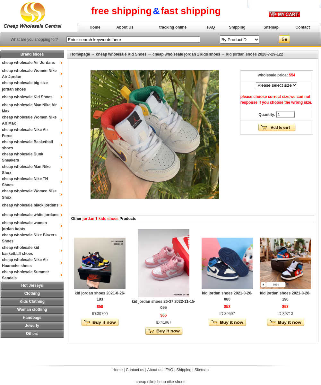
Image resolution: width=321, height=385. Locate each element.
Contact (303, 27)
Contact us (135, 370)
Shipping (237, 27)
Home (95, 27)
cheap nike (145, 382)
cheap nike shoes (170, 382)
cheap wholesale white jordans (30, 215)
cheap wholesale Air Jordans (28, 62)
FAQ (211, 27)
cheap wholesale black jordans (30, 205)
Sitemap (271, 27)
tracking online (173, 27)
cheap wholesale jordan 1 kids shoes (186, 54)
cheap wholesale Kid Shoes (27, 97)
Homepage (80, 54)
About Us (125, 27)
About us (154, 370)
